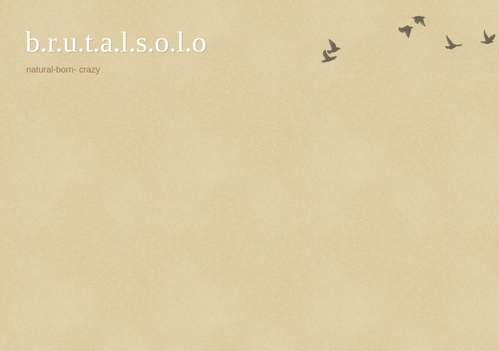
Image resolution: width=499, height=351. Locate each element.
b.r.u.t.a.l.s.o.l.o (116, 42)
